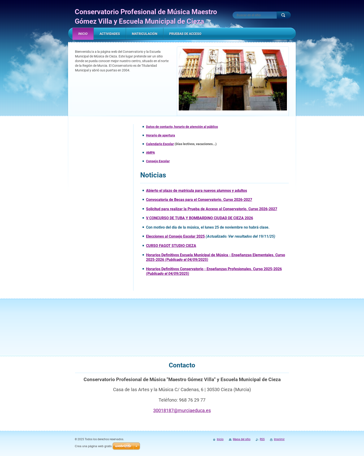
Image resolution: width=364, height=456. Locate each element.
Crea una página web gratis (93, 446)
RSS (262, 439)
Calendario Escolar (160, 144)
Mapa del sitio (241, 439)
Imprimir (279, 439)
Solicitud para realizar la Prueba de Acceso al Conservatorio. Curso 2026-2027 (211, 209)
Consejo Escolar (158, 161)
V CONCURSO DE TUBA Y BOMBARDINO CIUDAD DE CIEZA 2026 (199, 218)
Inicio (220, 439)
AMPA (150, 152)
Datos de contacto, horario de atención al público (182, 127)
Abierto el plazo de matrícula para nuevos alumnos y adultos (196, 190)
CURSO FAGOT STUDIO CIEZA (171, 245)
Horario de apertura (160, 135)
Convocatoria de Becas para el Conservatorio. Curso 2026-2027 (199, 199)
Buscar (284, 15)
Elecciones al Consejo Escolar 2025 (175, 236)
